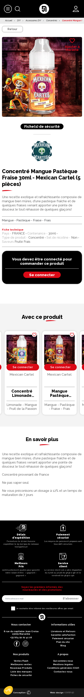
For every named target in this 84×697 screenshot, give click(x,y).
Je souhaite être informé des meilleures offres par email (44, 608)
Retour (12, 29)
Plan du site (63, 642)
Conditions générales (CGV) (63, 668)
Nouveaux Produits (21, 668)
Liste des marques (21, 671)
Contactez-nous (63, 671)
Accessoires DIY (33, 20)
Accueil (8, 20)
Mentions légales (63, 664)
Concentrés (51, 20)
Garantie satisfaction (63, 635)
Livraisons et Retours (63, 631)
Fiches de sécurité (21, 675)
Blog (63, 645)
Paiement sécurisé (63, 638)
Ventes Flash (21, 661)
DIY (19, 20)
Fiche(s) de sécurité (42, 126)
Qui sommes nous (63, 661)
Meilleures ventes (21, 664)
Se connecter (42, 275)
